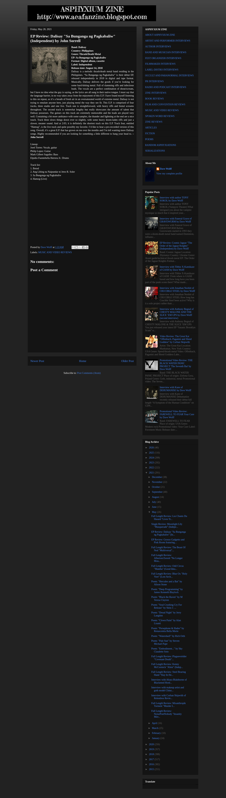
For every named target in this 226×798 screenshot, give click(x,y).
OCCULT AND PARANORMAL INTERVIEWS (169, 75)
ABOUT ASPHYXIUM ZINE (160, 35)
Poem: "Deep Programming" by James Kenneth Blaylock (167, 591)
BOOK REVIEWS (154, 98)
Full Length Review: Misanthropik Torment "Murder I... (168, 705)
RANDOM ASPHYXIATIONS (160, 145)
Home (82, 361)
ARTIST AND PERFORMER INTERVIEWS (167, 40)
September (157, 492)
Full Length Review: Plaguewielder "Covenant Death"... (168, 658)
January (156, 738)
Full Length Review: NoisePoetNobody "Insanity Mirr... (166, 714)
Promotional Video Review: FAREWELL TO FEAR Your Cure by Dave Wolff (177, 414)
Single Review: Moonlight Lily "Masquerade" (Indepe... (166, 525)
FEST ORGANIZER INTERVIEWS (163, 58)
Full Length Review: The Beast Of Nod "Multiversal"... (168, 549)
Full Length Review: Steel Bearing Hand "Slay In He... (168, 673)
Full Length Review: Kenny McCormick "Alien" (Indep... (167, 666)
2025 (152, 452)
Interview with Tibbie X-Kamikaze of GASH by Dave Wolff (177, 268)
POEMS (149, 139)
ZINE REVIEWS (153, 121)
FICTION (150, 133)
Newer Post (37, 361)
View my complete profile (169, 173)
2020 (152, 744)
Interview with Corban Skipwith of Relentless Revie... (168, 697)
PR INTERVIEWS (154, 81)
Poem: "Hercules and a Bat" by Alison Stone (166, 583)
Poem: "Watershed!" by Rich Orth (168, 636)
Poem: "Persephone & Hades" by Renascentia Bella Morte (167, 630)
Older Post (127, 361)
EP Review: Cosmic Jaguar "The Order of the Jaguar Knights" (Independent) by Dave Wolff (176, 246)
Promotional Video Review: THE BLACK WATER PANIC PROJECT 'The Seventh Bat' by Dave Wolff (176, 364)
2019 (152, 749)
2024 (152, 457)
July (154, 502)
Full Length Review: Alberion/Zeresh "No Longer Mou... (167, 558)
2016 (152, 764)
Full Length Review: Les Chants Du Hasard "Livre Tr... (169, 517)
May (154, 512)
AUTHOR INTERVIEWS (158, 46)
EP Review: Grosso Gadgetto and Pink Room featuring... (168, 541)
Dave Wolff (166, 168)
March (155, 728)
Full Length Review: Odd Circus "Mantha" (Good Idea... (167, 567)
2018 (152, 754)
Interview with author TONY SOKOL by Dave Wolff (174, 199)
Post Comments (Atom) (89, 373)
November (157, 482)
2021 (152, 472)
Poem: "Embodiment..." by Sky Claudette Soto (166, 650)
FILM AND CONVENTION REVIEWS (165, 104)
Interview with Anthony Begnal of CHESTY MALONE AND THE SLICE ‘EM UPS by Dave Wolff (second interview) (177, 313)
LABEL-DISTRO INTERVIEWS (161, 69)
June (154, 507)
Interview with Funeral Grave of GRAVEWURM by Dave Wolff (176, 220)
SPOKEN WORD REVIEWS (159, 116)
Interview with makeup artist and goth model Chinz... (167, 689)
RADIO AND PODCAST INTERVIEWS (165, 87)
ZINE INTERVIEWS (155, 93)
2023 (152, 462)
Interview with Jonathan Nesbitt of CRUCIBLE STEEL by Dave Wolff (177, 289)
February (156, 733)
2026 (152, 447)
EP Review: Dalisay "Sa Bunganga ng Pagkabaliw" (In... (168, 533)
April (155, 723)
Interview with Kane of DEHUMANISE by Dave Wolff (175, 389)
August (156, 497)
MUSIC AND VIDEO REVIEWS (55, 252)
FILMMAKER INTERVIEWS (160, 64)
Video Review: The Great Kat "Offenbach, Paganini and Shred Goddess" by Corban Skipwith (176, 339)
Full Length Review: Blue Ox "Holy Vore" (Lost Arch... (169, 575)
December (157, 477)
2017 (152, 759)
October (156, 487)
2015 (152, 769)
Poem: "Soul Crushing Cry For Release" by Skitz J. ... (166, 606)
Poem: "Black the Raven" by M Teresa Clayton (167, 598)
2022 (152, 467)
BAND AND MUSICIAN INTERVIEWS (165, 52)
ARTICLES (151, 127)
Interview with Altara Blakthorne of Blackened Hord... (169, 681)
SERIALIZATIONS (155, 150)
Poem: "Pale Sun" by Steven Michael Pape (165, 642)
